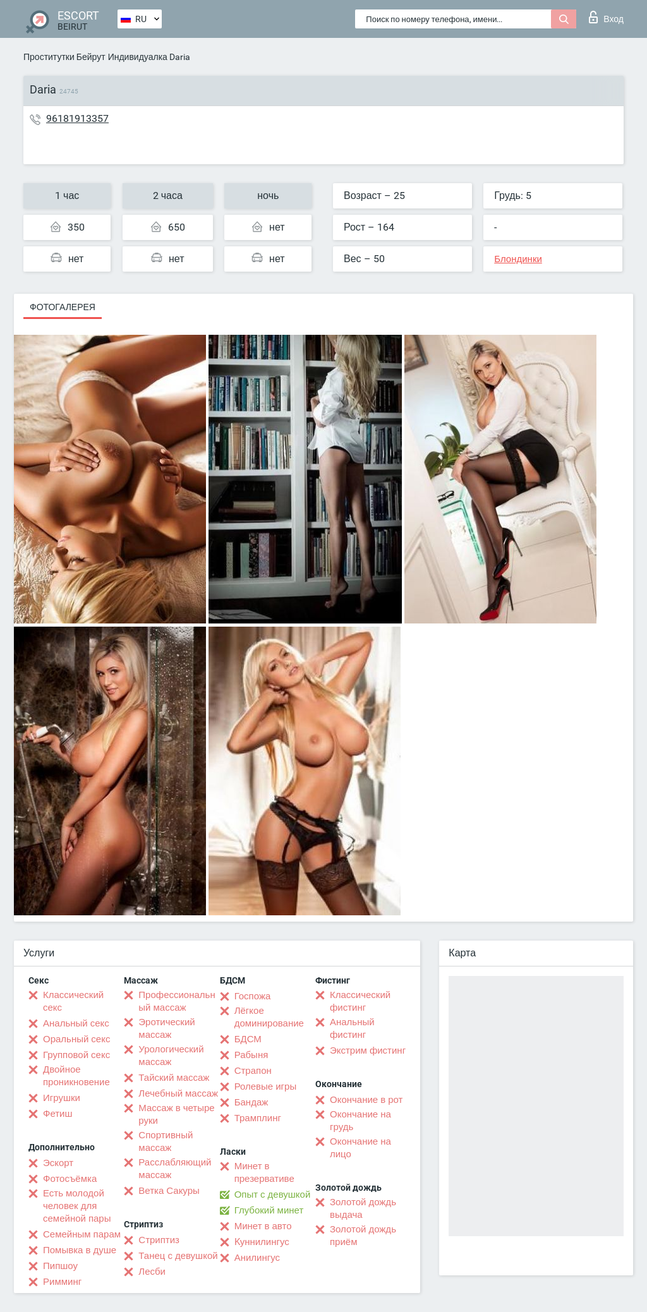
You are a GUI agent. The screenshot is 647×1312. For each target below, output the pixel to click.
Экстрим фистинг (368, 1050)
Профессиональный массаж (176, 1001)
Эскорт (58, 1163)
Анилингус (257, 1257)
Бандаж (251, 1102)
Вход (606, 17)
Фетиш (58, 1113)
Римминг (62, 1281)
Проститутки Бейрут (64, 57)
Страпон (253, 1070)
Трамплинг (257, 1118)
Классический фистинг (360, 1001)
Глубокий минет (269, 1210)
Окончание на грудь (360, 1121)
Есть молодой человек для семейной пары (77, 1206)
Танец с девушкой (177, 1255)
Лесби (152, 1271)
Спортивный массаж (165, 1141)
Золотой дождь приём (363, 1236)
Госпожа (252, 996)
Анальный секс (76, 1023)
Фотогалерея (62, 307)
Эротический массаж (166, 1028)
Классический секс (73, 1001)
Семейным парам (82, 1234)
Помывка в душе (79, 1250)
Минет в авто (263, 1226)
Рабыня (251, 1055)
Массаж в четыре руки (176, 1114)
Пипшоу (60, 1266)
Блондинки (518, 259)
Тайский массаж (173, 1077)
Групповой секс (76, 1055)
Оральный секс (76, 1039)
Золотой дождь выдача (363, 1208)
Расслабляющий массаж (174, 1169)
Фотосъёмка (70, 1178)
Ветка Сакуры (168, 1190)
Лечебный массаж (178, 1093)
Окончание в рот (366, 1099)
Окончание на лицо (360, 1148)
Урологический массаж (170, 1056)
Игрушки (61, 1098)
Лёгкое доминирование (269, 1017)
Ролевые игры (265, 1086)
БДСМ (248, 1039)
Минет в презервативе (264, 1172)
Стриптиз (158, 1240)
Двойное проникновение (76, 1076)
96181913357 (77, 118)
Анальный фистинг (352, 1028)
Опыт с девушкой (272, 1194)
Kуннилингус (261, 1242)
